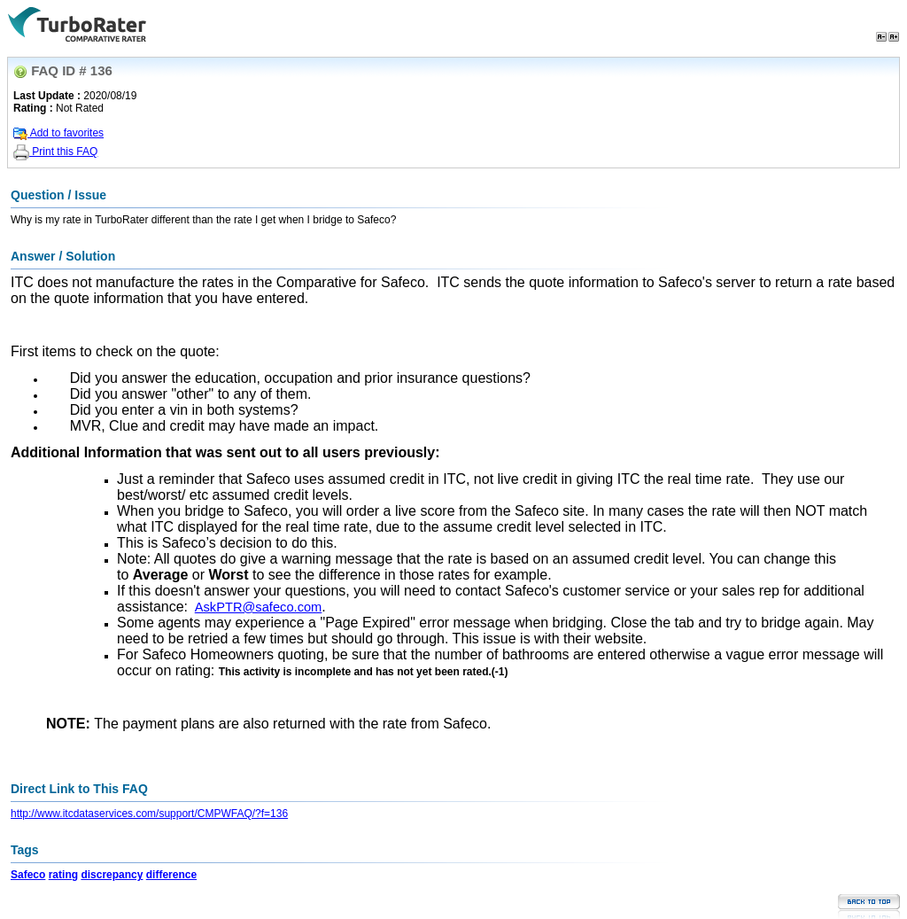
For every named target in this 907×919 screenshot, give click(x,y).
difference (171, 874)
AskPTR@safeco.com (258, 607)
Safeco (28, 874)
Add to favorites (58, 133)
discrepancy (112, 874)
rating (63, 874)
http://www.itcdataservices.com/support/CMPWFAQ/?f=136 (149, 813)
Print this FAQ (55, 151)
